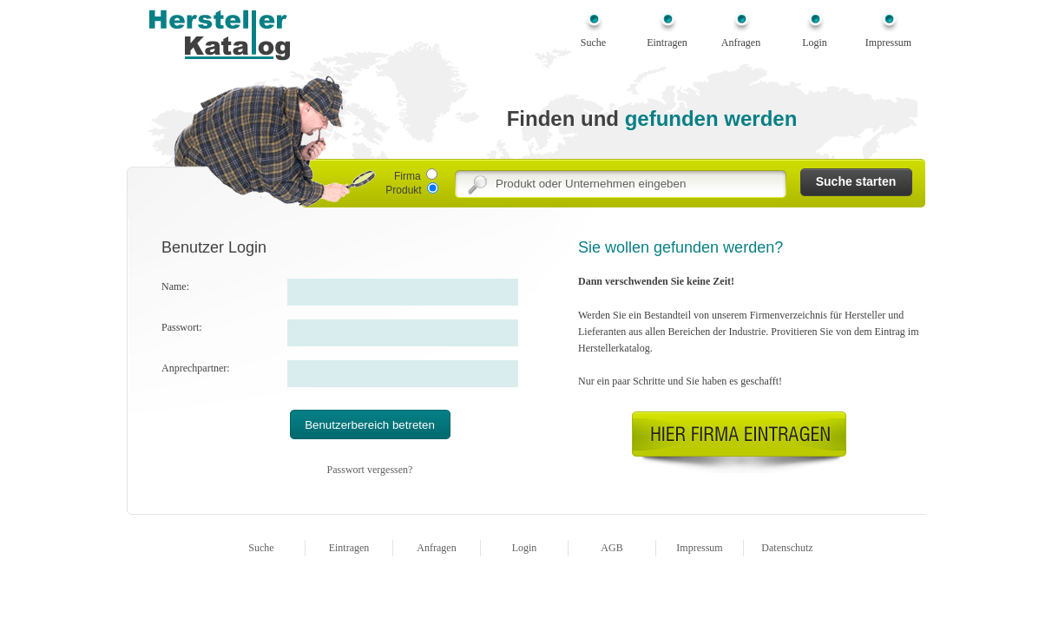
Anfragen (740, 42)
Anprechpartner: (195, 368)
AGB (611, 548)
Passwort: (181, 327)
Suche (593, 42)
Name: (175, 286)
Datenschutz (786, 548)
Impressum (888, 42)
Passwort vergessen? (370, 470)
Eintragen (667, 42)
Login (814, 42)
